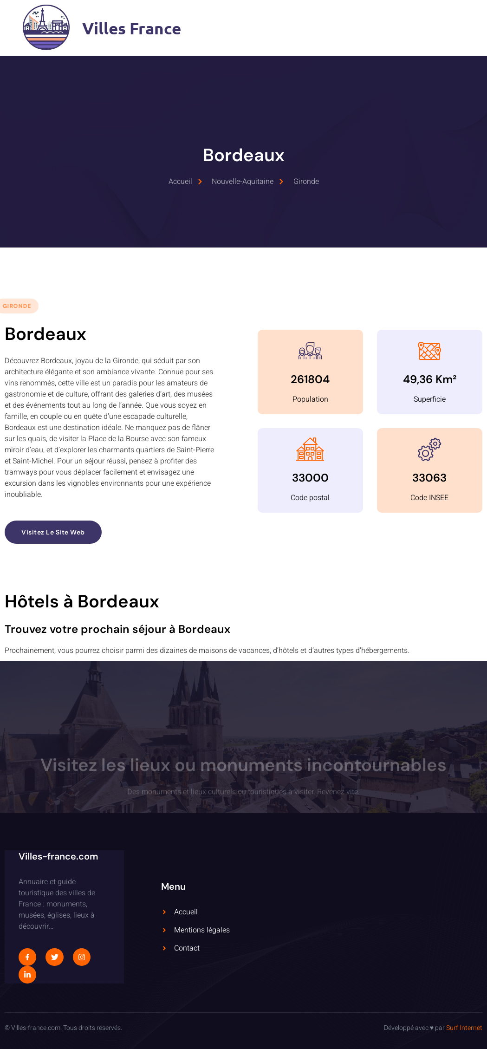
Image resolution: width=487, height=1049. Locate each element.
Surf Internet (464, 1028)
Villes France (131, 28)
